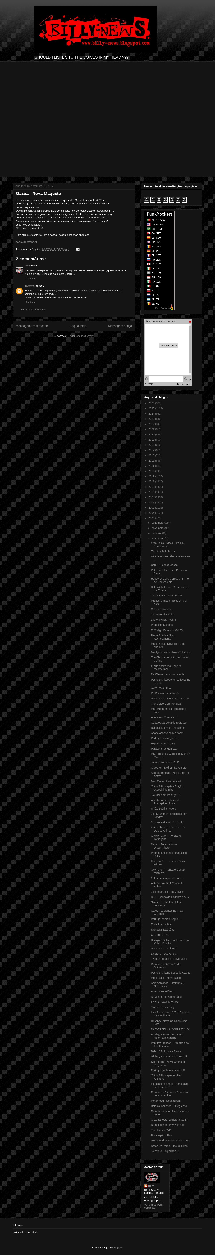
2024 (152, 413)
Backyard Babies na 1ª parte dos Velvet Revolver (170, 942)
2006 (152, 507)
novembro (158, 527)
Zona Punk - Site (161, 924)
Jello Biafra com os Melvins (167, 891)
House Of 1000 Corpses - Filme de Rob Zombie (170, 580)
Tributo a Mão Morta (163, 551)
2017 (152, 450)
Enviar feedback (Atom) (81, 335)
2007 (152, 502)
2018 (152, 444)
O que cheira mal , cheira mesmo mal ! (166, 667)
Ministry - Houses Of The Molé (169, 1056)
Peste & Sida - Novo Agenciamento (163, 637)
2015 (152, 460)
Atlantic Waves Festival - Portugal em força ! (165, 802)
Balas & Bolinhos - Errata (166, 1051)
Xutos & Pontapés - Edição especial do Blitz (167, 788)
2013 (152, 471)
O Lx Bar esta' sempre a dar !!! (169, 1119)
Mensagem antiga (120, 326)
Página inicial (78, 326)
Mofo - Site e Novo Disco (166, 977)
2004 (152, 518)
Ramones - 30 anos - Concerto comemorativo (169, 1094)
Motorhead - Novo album (166, 1100)
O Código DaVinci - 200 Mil (167, 630)
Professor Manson (162, 624)
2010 (152, 486)
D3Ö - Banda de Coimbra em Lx (170, 897)
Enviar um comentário (33, 309)
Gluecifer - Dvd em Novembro (168, 767)
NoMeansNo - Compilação (166, 996)
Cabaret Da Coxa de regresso (169, 722)
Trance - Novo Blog (162, 1007)
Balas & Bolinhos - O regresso (169, 1106)
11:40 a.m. (30, 302)
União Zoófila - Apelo (163, 808)
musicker (30, 285)
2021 (152, 429)
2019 (152, 439)
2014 (152, 465)
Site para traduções (162, 929)
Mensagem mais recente (32, 326)
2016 (152, 455)
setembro (157, 538)
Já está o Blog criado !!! (165, 1151)
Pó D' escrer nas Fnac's (165, 693)
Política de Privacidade (25, 1232)
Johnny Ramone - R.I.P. (165, 762)
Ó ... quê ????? (160, 934)
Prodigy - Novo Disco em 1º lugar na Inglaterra (167, 1036)
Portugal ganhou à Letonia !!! (168, 1070)
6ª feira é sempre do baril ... (167, 878)
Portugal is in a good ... (164, 738)
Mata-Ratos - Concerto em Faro (170, 698)
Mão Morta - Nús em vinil (166, 781)
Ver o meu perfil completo (153, 1206)
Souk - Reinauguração (164, 564)
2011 (152, 481)
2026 (152, 403)
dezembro (158, 522)
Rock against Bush (162, 1135)
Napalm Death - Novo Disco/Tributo (164, 846)
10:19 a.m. (30, 278)
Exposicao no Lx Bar (163, 743)
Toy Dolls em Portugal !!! (165, 795)
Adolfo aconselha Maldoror (167, 733)
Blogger (118, 1247)
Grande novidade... (162, 609)
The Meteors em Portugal (166, 703)
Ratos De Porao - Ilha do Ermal (169, 1145)
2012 (152, 476)
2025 (152, 408)
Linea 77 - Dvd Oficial (164, 953)
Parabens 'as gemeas (164, 748)
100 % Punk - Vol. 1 (163, 614)
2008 (152, 497)
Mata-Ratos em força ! (164, 948)
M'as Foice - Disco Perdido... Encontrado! (168, 544)
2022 (152, 424)
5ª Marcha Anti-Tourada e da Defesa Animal (168, 829)
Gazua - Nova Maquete (165, 1001)
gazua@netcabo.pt (26, 241)
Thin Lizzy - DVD (161, 1130)
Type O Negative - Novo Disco (169, 958)
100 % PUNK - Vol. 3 (163, 619)
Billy (27, 265)
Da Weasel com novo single (167, 674)
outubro (156, 533)
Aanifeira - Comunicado (165, 717)
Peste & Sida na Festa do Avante (170, 972)
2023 (152, 418)
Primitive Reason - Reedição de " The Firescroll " (170, 1044)
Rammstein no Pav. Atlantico (168, 1124)
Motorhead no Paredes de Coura (170, 1140)
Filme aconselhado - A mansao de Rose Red (169, 1085)
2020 (152, 434)
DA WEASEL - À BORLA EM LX (170, 1029)
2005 (152, 512)
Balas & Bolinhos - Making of (168, 727)
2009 (152, 492)
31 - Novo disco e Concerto (167, 822)
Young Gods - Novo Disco (166, 595)
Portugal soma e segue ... (166, 919)
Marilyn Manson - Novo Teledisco (170, 652)
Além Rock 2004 (161, 688)
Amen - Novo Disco (162, 991)
